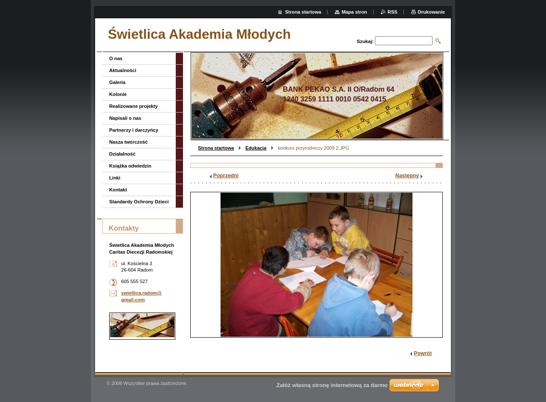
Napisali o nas (125, 118)
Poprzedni (226, 176)
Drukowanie (431, 11)
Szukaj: (365, 41)
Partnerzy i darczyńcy (133, 130)
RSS (393, 11)
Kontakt (118, 189)
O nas (115, 58)
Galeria (117, 82)
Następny (407, 176)
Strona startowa (216, 147)
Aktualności (122, 70)
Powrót (423, 353)
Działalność (122, 153)
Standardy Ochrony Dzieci (138, 201)
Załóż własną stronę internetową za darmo (332, 385)
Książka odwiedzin (130, 165)
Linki (114, 177)
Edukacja (255, 147)
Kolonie (118, 94)
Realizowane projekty (133, 106)
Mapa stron (354, 11)
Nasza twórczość (128, 142)
